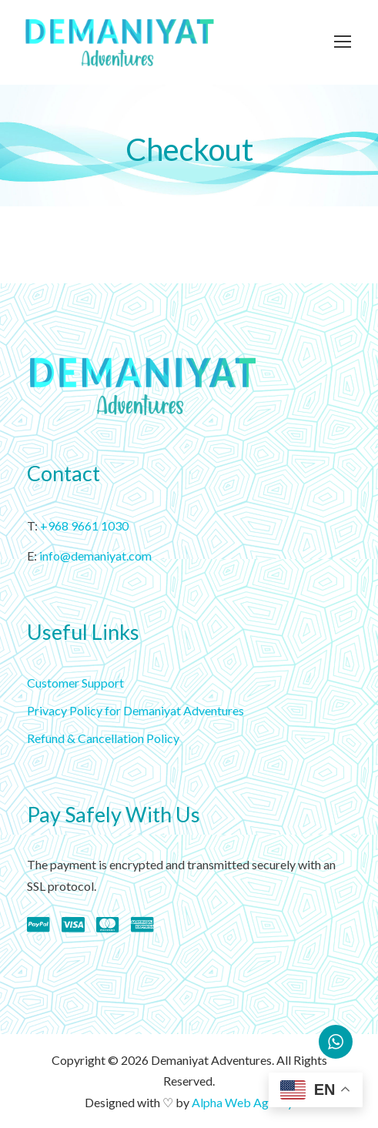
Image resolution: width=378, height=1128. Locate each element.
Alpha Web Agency (242, 1102)
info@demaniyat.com (95, 555)
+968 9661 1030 (84, 525)
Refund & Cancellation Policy (103, 738)
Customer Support (75, 682)
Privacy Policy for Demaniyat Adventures (135, 710)
